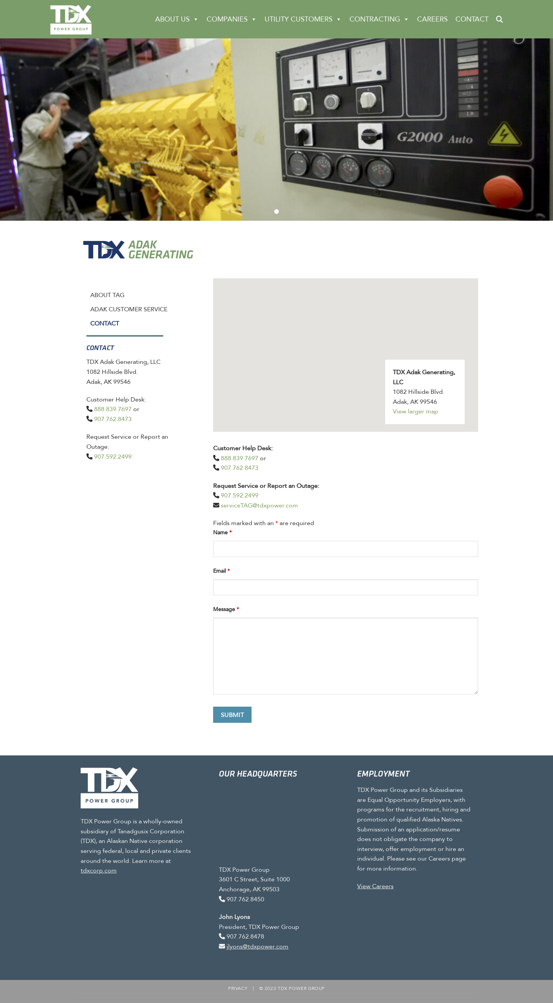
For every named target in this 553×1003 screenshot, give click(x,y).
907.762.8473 (113, 419)
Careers (432, 19)
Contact (471, 19)
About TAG (107, 295)
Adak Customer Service (128, 309)
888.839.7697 (113, 409)
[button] (499, 19)
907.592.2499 (113, 457)
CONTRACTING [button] (379, 19)
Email (221, 571)
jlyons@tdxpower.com (257, 946)
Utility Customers (303, 19)
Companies (232, 19)
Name (222, 532)
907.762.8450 (245, 899)
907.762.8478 (245, 936)
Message (226, 609)
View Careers (375, 886)
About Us (177, 19)
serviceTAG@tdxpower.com (259, 505)
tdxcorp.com (99, 870)
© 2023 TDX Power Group (292, 988)
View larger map (415, 411)
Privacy (237, 988)
